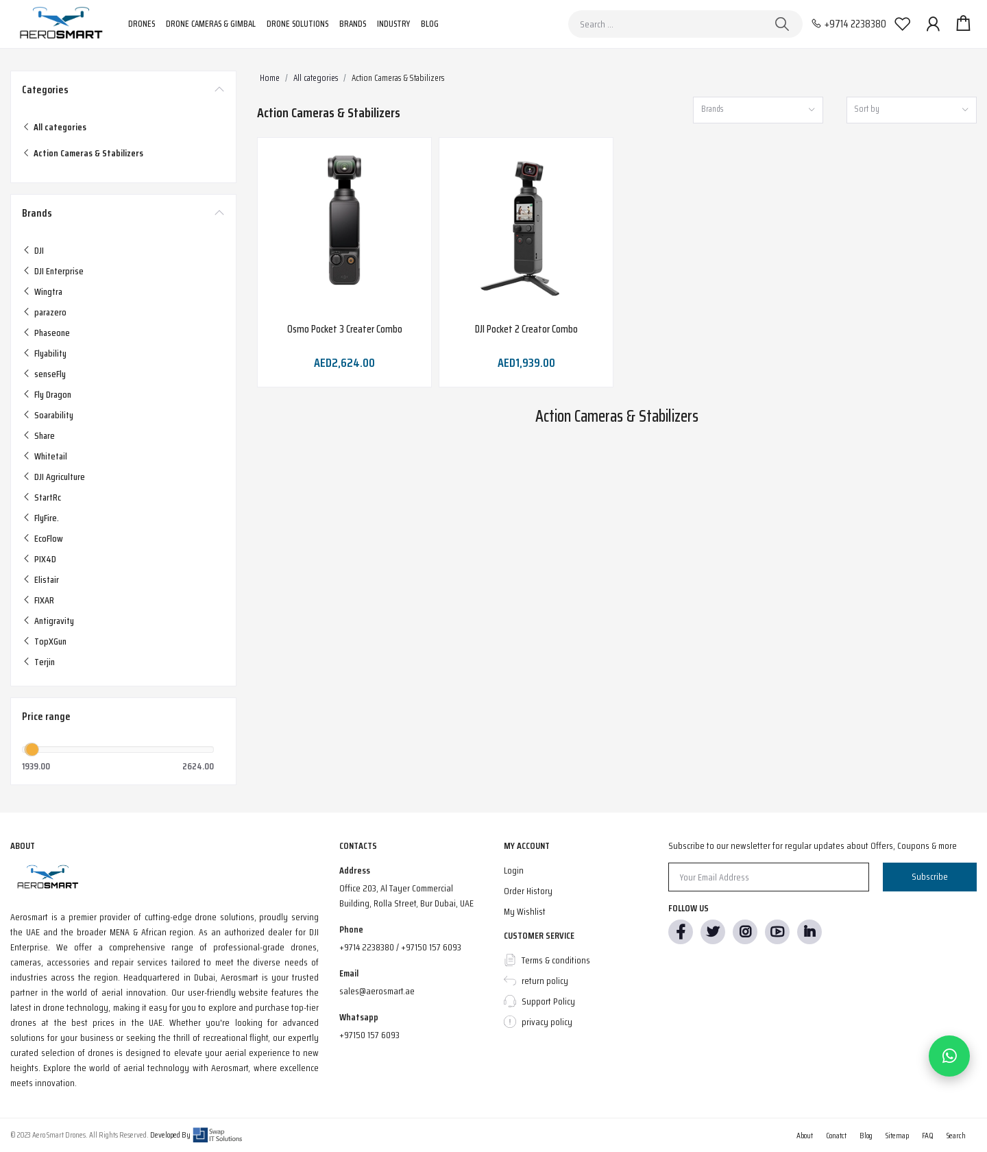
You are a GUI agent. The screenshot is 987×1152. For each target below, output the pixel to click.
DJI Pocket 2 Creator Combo (526, 329)
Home (270, 78)
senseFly (50, 373)
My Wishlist (525, 911)
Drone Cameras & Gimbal (211, 23)
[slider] (32, 749)
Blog (430, 23)
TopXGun (50, 641)
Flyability (50, 353)
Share (44, 435)
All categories (54, 126)
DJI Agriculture (59, 476)
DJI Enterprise (59, 270)
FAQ (928, 1135)
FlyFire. (46, 517)
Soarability (53, 414)
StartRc (47, 497)
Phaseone (52, 332)
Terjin (44, 661)
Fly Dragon (52, 394)
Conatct (836, 1135)
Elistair (46, 579)
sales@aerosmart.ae (377, 990)
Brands (352, 23)
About (804, 1135)
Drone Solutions (297, 23)
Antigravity (54, 620)
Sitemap (897, 1135)
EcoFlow (48, 538)
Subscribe (930, 876)
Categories (45, 89)
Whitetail (50, 456)
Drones (141, 23)
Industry (393, 23)
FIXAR (44, 600)
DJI (39, 250)
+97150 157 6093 (369, 1034)
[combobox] (758, 110)
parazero (50, 312)
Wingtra (48, 291)
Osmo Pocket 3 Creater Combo (344, 329)
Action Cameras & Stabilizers (82, 152)
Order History (528, 890)
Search (956, 1135)
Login (514, 870)
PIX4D (45, 558)
